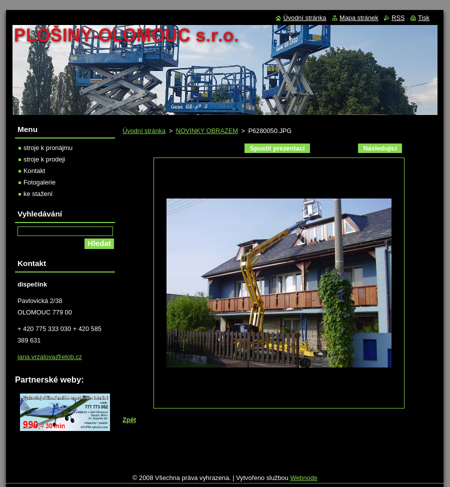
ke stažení (38, 194)
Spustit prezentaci (277, 148)
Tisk (424, 18)
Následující (380, 148)
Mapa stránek (359, 18)
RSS (398, 18)
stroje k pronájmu (48, 148)
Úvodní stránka (144, 130)
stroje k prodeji (44, 159)
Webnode (304, 478)
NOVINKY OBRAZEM (207, 130)
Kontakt (34, 170)
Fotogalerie (40, 182)
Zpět (129, 420)
